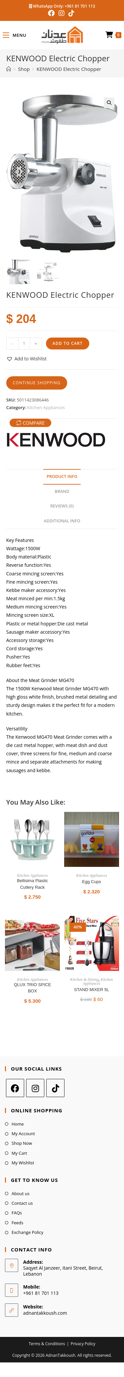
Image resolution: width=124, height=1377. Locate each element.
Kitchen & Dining (84, 979)
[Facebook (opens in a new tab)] (52, 13)
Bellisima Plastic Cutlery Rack (32, 883)
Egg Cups (91, 881)
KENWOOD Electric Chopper (69, 69)
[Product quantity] (24, 343)
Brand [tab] (62, 491)
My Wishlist (23, 1163)
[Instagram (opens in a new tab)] (61, 13)
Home (18, 1124)
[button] (109, 102)
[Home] (8, 69)
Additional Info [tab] (62, 520)
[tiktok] (55, 1088)
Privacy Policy (82, 1343)
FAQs (17, 1213)
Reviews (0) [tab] (62, 506)
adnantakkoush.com (45, 1312)
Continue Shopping (37, 382)
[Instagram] (35, 1088)
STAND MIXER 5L (91, 989)
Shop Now (22, 1143)
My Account (23, 1133)
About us (20, 1193)
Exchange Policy (27, 1232)
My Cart (19, 1153)
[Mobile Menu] (14, 35)
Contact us (22, 1203)
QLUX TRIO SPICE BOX (32, 987)
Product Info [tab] (62, 476)
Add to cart (68, 343)
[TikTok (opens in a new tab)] (71, 13)
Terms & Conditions (47, 1343)
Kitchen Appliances (46, 407)
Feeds (17, 1222)
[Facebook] (15, 1088)
